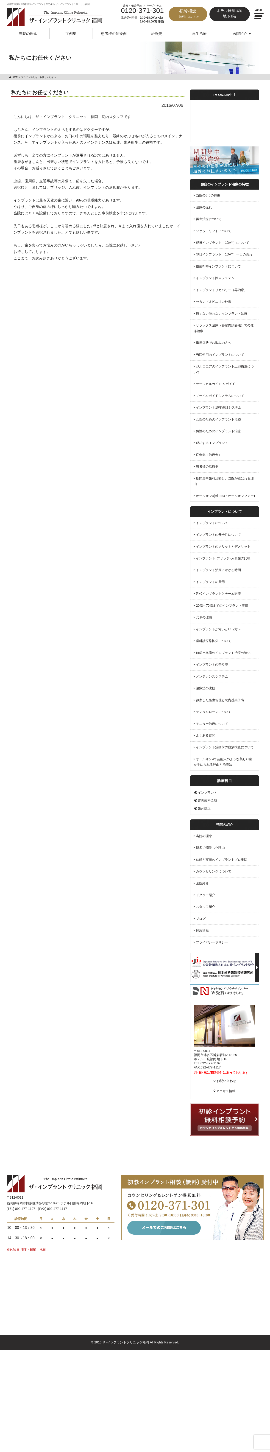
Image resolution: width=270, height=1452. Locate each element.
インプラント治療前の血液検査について (225, 747)
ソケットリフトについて (213, 231)
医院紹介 (202, 883)
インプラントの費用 (210, 582)
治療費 (156, 34)
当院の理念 (28, 34)
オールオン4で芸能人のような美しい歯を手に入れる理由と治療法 (223, 762)
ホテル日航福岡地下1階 (229, 13)
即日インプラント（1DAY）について (222, 242)
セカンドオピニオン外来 (213, 302)
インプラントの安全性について (218, 535)
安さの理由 (204, 617)
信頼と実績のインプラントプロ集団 (222, 860)
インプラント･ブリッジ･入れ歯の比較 (223, 558)
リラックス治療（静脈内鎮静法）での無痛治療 (224, 328)
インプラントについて (212, 523)
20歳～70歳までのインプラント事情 (222, 606)
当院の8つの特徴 (208, 195)
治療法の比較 (205, 688)
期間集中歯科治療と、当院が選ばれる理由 (224, 481)
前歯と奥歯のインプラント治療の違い (223, 653)
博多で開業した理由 (210, 848)
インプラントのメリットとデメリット (223, 546)
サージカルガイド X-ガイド (216, 384)
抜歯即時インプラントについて (218, 266)
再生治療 (199, 34)
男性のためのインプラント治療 (218, 431)
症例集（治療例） (209, 455)
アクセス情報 (225, 1091)
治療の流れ (204, 207)
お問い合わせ (224, 1081)
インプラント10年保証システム (219, 407)
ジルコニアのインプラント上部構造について (224, 369)
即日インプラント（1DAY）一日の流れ (224, 254)
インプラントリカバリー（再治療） (222, 290)
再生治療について (209, 219)
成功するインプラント (212, 443)
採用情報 (202, 931)
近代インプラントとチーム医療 (218, 594)
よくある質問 (205, 735)
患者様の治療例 (114, 34)
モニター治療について (212, 724)
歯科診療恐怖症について (213, 641)
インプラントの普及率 (212, 665)
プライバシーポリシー (212, 943)
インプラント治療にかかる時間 (218, 570)
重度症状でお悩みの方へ (213, 343)
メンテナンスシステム (212, 676)
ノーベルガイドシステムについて (220, 396)
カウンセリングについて (213, 872)
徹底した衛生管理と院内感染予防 (220, 700)
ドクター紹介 (205, 895)
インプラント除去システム (215, 278)
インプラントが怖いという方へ (218, 629)
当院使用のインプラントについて (220, 354)
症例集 (70, 34)
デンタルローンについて (213, 712)
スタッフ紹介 (205, 907)
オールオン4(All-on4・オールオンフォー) (225, 496)
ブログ (201, 919)
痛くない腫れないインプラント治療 (222, 313)
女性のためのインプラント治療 (218, 419)
